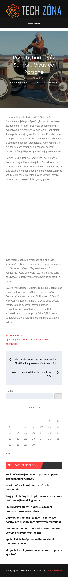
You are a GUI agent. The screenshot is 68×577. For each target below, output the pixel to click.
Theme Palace (54, 570)
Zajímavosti (12, 344)
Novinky (27, 339)
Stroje (45, 339)
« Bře (8, 453)
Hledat (9, 391)
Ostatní (37, 339)
